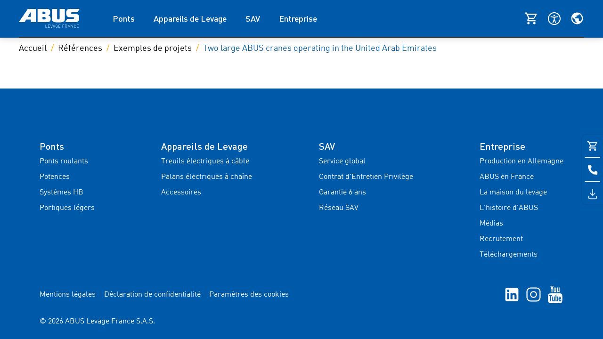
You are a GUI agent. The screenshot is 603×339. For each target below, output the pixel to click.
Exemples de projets (153, 48)
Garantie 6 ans (342, 192)
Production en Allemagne (521, 161)
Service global (342, 161)
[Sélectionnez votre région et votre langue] (577, 18)
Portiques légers (67, 208)
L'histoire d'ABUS (509, 208)
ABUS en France (507, 177)
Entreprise (298, 18)
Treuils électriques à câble (205, 161)
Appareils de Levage (190, 18)
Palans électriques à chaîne (206, 177)
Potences (55, 177)
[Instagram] (533, 294)
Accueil (33, 48)
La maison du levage (513, 192)
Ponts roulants (64, 161)
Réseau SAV (339, 208)
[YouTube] (555, 294)
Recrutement (501, 239)
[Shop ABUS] (536, 18)
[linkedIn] (512, 294)
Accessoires (181, 192)
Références (80, 48)
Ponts (124, 18)
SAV (252, 18)
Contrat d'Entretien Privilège (366, 177)
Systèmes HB (61, 192)
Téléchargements (509, 254)
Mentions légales (68, 295)
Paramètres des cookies (249, 295)
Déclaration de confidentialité (152, 295)
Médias (491, 223)
